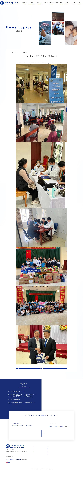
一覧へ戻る (41, 386)
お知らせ (14, 52)
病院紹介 (44, 467)
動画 (57, 467)
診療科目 (44, 476)
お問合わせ (41, 460)
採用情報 (58, 476)
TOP (10, 52)
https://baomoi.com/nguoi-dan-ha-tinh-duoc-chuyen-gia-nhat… (35, 73)
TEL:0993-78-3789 (59, 448)
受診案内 (44, 471)
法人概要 (58, 471)
